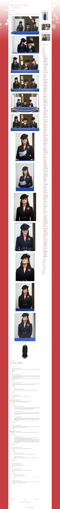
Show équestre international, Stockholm (45, 68)
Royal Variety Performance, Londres (45, 180)
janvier (44, 269)
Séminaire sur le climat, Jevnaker (45, 154)
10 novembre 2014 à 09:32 (19, 411)
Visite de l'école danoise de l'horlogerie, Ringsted (45, 254)
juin (43, 263)
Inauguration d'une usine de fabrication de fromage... (45, 177)
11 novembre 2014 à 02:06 (20, 456)
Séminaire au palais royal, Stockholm (45, 196)
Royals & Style (19, 5)
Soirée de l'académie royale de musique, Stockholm (45, 85)
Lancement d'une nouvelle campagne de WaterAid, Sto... (45, 163)
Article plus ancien (37, 499)
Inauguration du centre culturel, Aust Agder (45, 130)
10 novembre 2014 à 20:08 (18, 447)
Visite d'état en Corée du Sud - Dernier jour (45, 231)
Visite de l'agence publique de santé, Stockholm (45, 175)
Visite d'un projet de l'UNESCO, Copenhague (45, 244)
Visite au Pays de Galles (45, 214)
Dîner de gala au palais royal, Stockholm (45, 150)
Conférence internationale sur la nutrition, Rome (45, 135)
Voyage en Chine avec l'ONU (45, 94)
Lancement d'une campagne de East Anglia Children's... (45, 88)
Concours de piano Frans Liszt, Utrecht (45, 212)
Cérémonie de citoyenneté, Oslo (45, 99)
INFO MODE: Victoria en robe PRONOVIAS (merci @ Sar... (45, 101)
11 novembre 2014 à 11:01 (18, 480)
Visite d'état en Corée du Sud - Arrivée (45, 246)
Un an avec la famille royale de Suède (45, 70)
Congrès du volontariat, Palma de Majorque (44, 76)
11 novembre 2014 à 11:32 (20, 474)
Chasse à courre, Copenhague (45, 241)
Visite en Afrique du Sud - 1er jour (45, 240)
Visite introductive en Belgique (45, 190)
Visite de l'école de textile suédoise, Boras (45, 117)
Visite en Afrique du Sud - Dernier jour (45, 227)
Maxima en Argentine (44, 155)
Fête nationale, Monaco (45, 147)
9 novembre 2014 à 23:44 (20, 406)
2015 (43, 53)
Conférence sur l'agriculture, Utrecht (45, 132)
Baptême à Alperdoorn (44, 204)
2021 (43, 48)
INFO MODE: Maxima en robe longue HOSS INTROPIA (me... (45, 58)
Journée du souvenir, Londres (44, 209)
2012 (43, 271)
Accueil (25, 499)
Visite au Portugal (45, 215)
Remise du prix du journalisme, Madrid (45, 224)
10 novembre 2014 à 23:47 (18, 469)
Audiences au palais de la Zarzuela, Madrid (45, 235)
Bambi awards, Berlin (45, 182)
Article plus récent (12, 499)
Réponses (14, 387)
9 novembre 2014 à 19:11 (17, 374)
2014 (43, 54)
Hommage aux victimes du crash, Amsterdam (45, 199)
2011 (43, 272)
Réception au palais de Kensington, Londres (45, 141)
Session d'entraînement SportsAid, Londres (45, 187)
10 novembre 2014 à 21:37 (18, 463)
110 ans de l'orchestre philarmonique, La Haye (45, 108)
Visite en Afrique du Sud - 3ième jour (45, 228)
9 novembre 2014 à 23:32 (18, 425)
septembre (44, 260)
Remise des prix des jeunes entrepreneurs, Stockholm (45, 143)
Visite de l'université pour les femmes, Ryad (45, 73)
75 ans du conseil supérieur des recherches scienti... (45, 96)
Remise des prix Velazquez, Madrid (45, 158)
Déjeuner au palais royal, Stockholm (45, 152)
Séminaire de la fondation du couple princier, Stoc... (45, 92)
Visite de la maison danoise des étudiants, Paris (45, 167)
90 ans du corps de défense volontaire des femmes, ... (45, 105)
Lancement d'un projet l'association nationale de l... (45, 137)
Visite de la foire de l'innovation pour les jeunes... (45, 122)
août (43, 261)
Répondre (13, 397)
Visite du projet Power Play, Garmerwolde (45, 217)
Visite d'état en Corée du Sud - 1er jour (45, 238)
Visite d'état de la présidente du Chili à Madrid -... (45, 251)
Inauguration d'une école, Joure (45, 119)
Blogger (33, 507)
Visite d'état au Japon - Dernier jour (45, 249)
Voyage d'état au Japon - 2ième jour (45, 257)
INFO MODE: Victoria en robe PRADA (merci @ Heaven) (45, 61)
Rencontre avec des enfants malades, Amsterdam (45, 185)
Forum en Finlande (45, 74)
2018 (43, 49)
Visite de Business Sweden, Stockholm (45, 127)
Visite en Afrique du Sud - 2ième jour (45, 233)
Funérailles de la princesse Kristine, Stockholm (45, 160)
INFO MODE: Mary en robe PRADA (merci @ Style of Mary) (45, 64)
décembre (44, 55)
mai (43, 264)
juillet (44, 262)
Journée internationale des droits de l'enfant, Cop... (45, 124)
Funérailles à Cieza (45, 203)
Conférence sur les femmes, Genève (45, 222)
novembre (44, 56)
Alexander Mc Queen (15, 363)
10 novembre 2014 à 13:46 (18, 436)
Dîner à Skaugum (45, 172)
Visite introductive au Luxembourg (45, 195)
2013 (43, 270)
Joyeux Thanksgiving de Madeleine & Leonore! (45, 79)
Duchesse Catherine (20, 363)
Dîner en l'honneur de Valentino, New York (45, 207)
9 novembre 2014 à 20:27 (18, 382)
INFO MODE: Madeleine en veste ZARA (45, 220)
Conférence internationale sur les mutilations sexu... (45, 192)
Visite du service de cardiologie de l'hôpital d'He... (45, 83)
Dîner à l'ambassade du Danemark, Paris (45, 171)
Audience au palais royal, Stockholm (45, 169)
